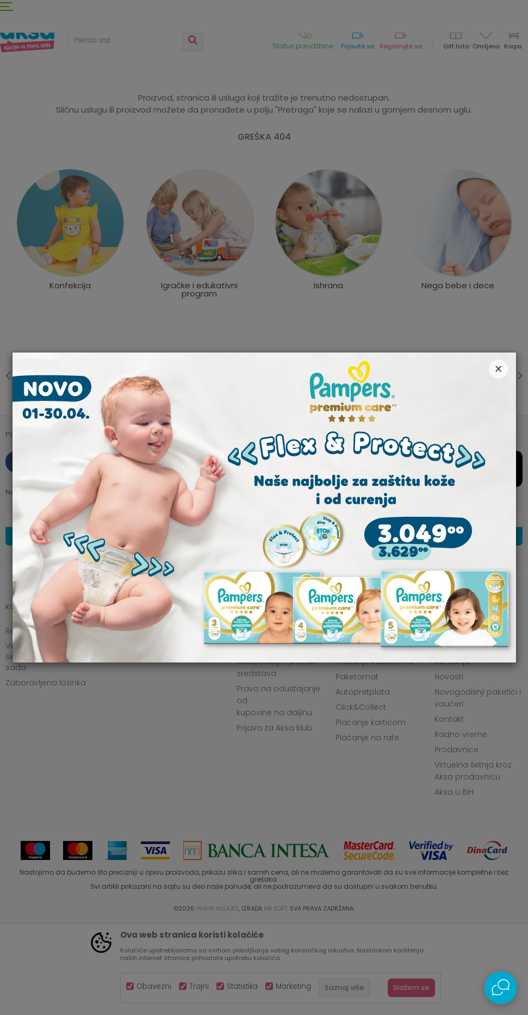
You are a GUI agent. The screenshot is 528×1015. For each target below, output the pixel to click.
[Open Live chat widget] (500, 987)
